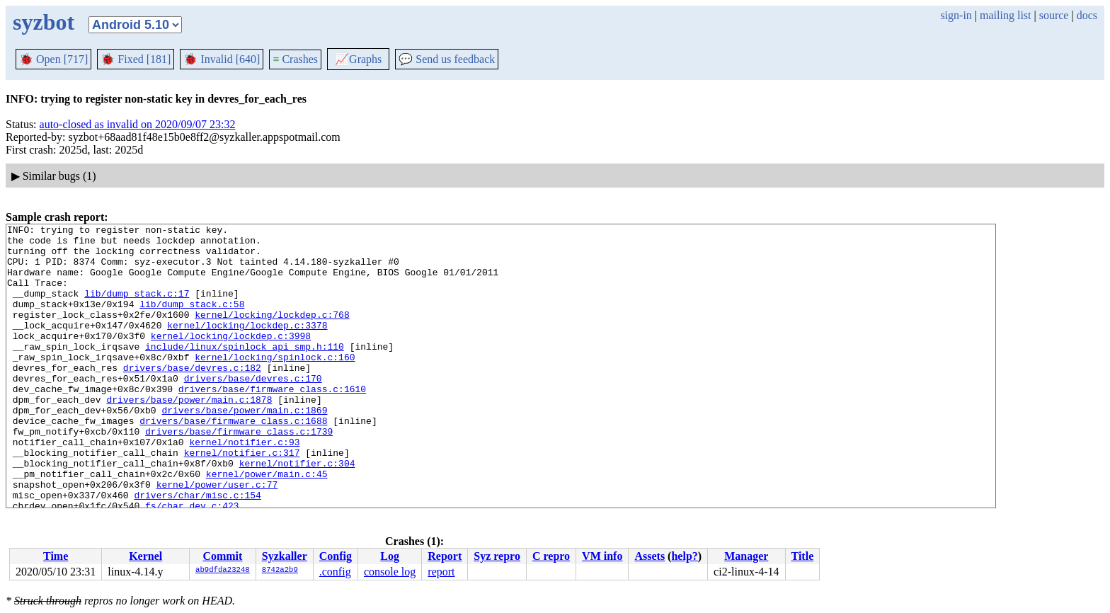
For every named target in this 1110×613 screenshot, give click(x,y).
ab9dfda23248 (222, 570)
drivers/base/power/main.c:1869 (244, 448)
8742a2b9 (280, 570)
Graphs (358, 59)
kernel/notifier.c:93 (244, 486)
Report (445, 556)
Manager (746, 556)
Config (335, 556)
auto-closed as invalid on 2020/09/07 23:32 (138, 124)
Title (802, 556)
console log (390, 572)
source (1054, 15)
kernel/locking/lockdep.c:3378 (247, 346)
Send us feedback (447, 59)
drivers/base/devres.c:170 (253, 409)
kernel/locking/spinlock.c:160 (275, 384)
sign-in (955, 15)
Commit (222, 556)
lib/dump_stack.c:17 (136, 308)
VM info (602, 556)
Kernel (145, 556)
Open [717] (53, 59)
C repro (551, 556)
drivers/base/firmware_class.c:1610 (272, 422)
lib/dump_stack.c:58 (191, 320)
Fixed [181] (136, 59)
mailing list (1005, 15)
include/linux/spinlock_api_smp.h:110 (244, 371)
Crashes (295, 59)
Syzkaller (284, 556)
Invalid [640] (221, 59)
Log (389, 556)
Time (55, 556)
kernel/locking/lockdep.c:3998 (231, 359)
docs (1087, 15)
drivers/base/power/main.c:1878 (189, 435)
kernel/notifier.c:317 (242, 499)
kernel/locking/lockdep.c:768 (272, 333)
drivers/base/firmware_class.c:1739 (239, 473)
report (441, 572)
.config (335, 572)
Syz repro (497, 556)
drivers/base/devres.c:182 (192, 397)
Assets (649, 556)
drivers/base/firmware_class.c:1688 (233, 460)
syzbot (43, 22)
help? (684, 556)
